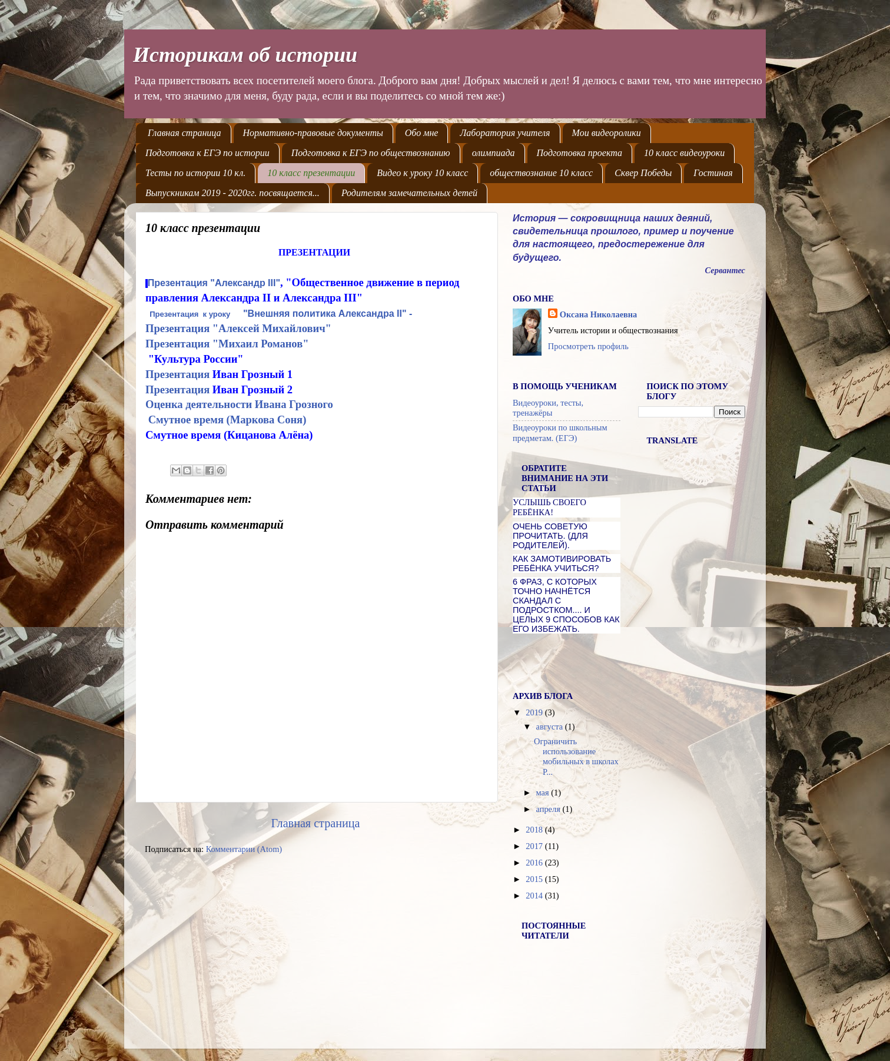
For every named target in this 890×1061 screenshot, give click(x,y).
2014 (535, 895)
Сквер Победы (643, 173)
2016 (535, 862)
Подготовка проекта (579, 153)
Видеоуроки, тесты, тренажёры (548, 407)
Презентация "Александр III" (214, 283)
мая (544, 792)
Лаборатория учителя (505, 133)
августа (550, 726)
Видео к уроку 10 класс (422, 173)
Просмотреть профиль (588, 346)
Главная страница (184, 133)
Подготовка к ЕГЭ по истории (207, 153)
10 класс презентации (311, 173)
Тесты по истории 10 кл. (195, 173)
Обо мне (422, 133)
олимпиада (493, 153)
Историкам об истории (245, 55)
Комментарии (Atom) (244, 849)
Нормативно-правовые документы (313, 133)
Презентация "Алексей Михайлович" (238, 328)
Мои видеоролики (606, 133)
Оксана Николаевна (598, 314)
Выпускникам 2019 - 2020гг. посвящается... (232, 193)
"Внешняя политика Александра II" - (329, 314)
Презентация (178, 374)
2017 (535, 846)
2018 (535, 829)
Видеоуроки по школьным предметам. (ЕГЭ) (560, 432)
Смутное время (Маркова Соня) (227, 419)
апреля (549, 809)
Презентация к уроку (190, 314)
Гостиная (712, 173)
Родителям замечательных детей (409, 193)
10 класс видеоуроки (684, 153)
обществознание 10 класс (541, 173)
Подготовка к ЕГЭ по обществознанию (370, 153)
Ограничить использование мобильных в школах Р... (576, 757)
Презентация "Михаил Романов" (226, 343)
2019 (535, 712)
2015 (535, 879)
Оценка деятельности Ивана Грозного (239, 404)
